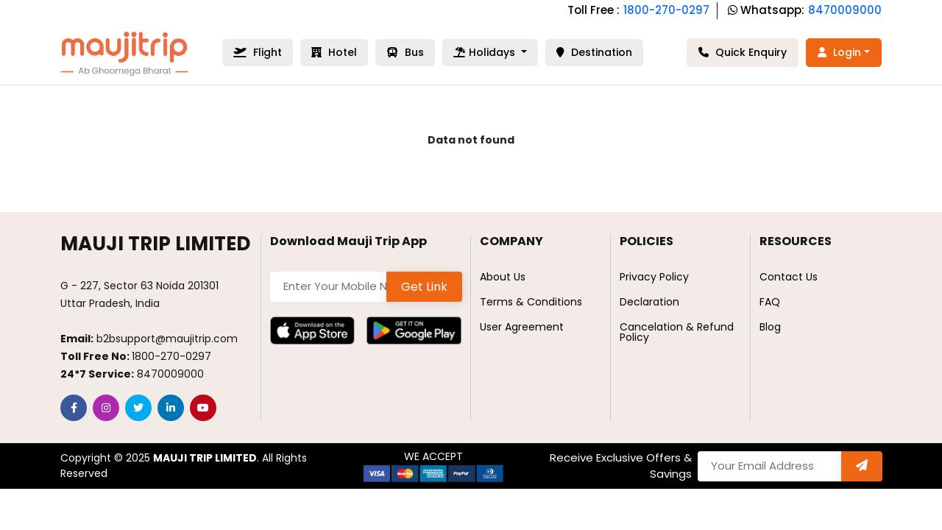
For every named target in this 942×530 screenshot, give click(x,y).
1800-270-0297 (666, 10)
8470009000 (845, 10)
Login (839, 52)
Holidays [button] (485, 52)
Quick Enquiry (742, 52)
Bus (405, 52)
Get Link (424, 286)
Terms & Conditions (531, 302)
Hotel (334, 52)
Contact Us (788, 277)
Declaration (649, 302)
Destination (594, 52)
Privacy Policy (654, 277)
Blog (770, 327)
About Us (502, 277)
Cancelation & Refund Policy (677, 332)
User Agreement (522, 327)
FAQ (769, 302)
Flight (257, 52)
